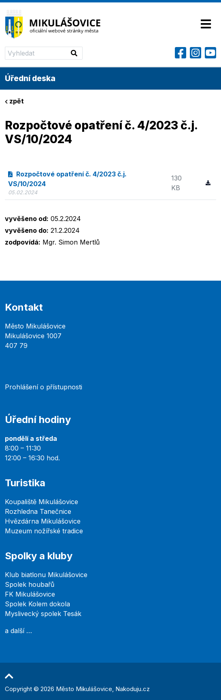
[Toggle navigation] (206, 24)
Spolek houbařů (29, 584)
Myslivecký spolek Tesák (43, 614)
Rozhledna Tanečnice (38, 511)
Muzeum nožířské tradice (44, 531)
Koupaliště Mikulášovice (41, 502)
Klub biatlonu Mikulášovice (46, 575)
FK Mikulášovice (30, 594)
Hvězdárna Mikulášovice (43, 521)
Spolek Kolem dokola (37, 604)
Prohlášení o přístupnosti (43, 387)
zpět (14, 101)
